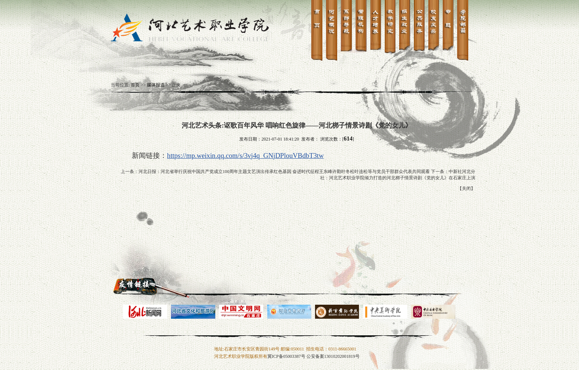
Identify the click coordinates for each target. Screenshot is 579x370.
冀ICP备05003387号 (286, 356)
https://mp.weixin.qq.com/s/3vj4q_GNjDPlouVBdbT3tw (245, 155)
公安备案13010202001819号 (333, 356)
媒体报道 (156, 84)
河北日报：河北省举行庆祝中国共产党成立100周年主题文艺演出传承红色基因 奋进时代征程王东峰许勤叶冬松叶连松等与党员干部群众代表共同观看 (284, 171)
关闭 (466, 188)
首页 (135, 84)
